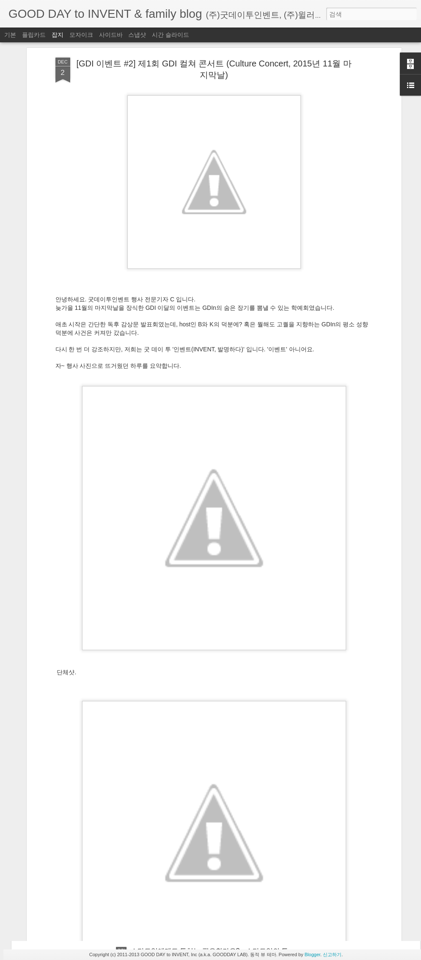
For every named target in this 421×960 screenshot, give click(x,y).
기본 (10, 34)
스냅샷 (137, 34)
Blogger (312, 954)
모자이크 (81, 34)
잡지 (57, 34)
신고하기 (332, 954)
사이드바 (111, 34)
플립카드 (34, 34)
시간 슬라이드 (170, 34)
